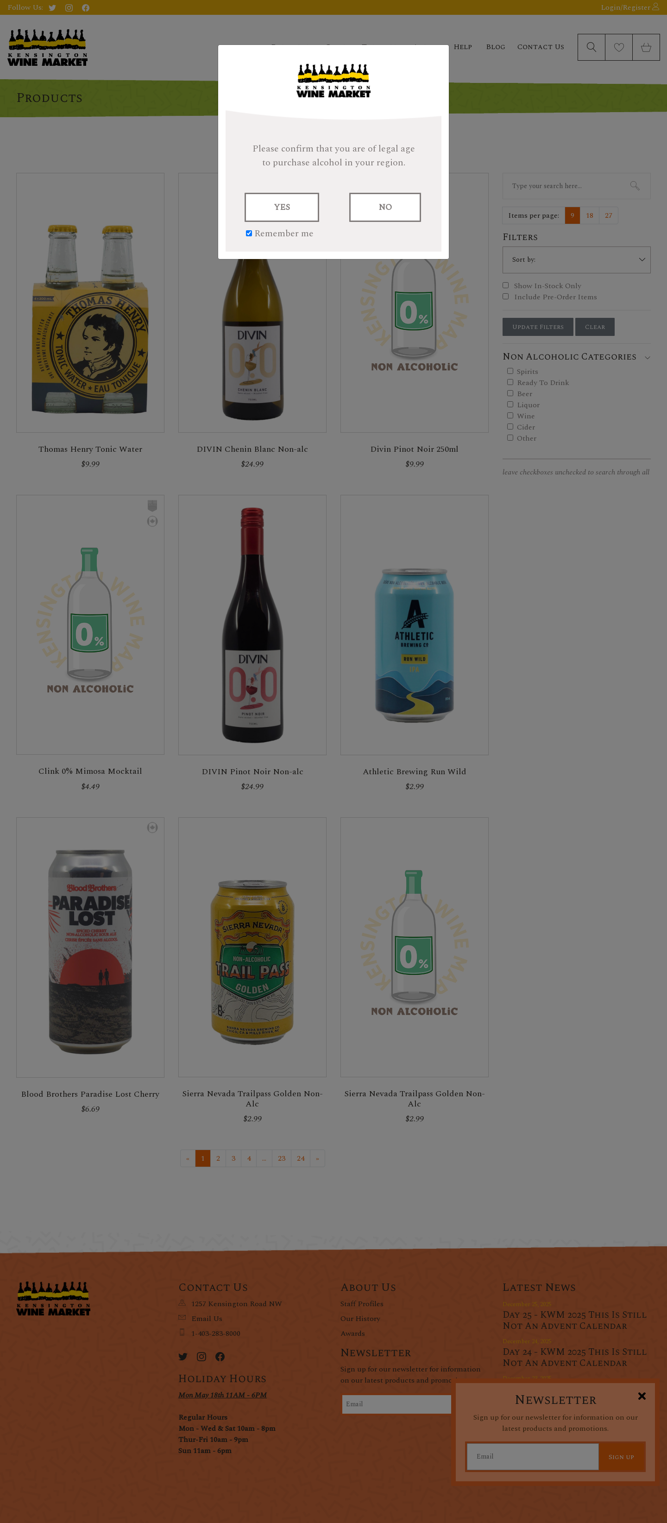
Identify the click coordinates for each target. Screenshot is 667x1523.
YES (282, 207)
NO (385, 207)
